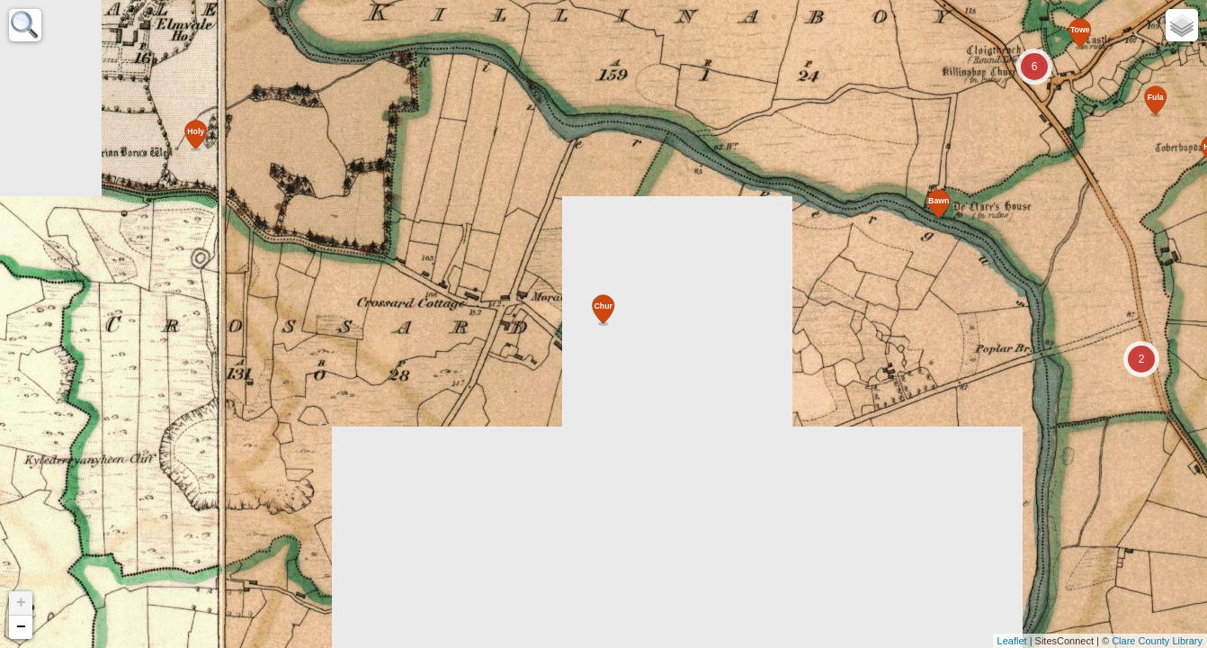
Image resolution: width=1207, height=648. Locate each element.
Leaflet (1012, 640)
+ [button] (21, 603)
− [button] (21, 627)
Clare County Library (1157, 640)
